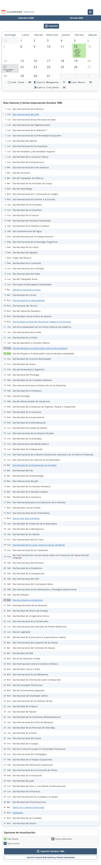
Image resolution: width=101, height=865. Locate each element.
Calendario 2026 (26, 18)
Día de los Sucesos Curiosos (27, 290)
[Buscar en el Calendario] (90, 12)
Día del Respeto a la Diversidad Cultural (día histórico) (40, 349)
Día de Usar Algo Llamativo (26, 519)
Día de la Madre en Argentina (28, 600)
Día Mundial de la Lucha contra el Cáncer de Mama (39, 545)
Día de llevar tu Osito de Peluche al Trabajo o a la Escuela (42, 322)
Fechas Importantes (61, 839)
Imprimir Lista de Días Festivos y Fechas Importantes (51, 858)
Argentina (29, 11)
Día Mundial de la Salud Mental (29, 301)
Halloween (18, 813)
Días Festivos (11, 839)
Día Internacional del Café (26, 115)
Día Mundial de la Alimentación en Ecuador (35, 465)
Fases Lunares (12, 844)
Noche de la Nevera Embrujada (28, 808)
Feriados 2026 (76, 18)
